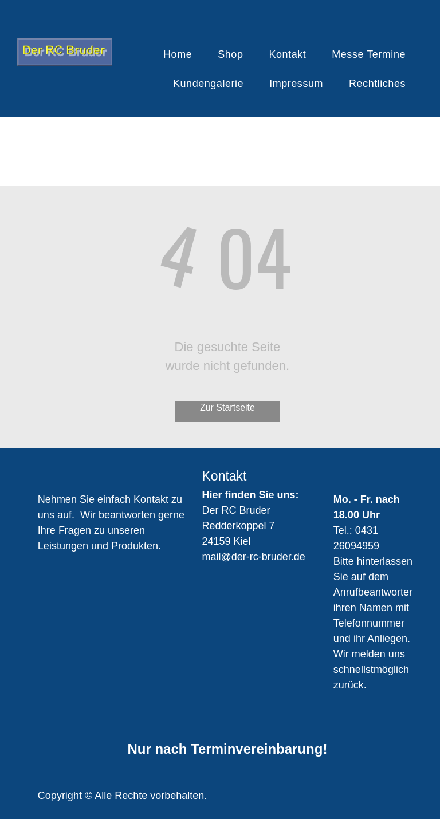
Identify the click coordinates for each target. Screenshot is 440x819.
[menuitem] (182, 54)
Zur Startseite (227, 407)
